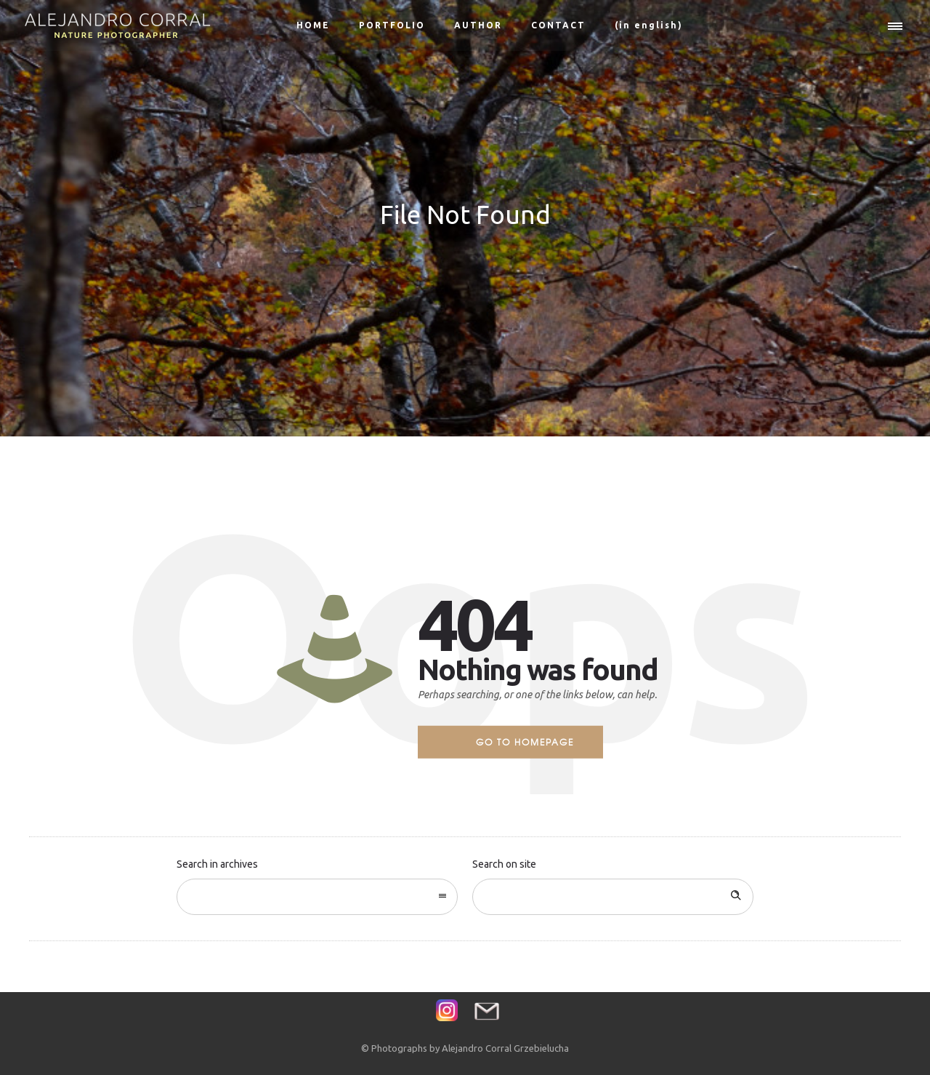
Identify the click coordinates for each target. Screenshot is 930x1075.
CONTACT (558, 25)
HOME (313, 25)
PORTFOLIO (392, 25)
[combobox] (317, 897)
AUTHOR (478, 25)
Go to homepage (525, 741)
